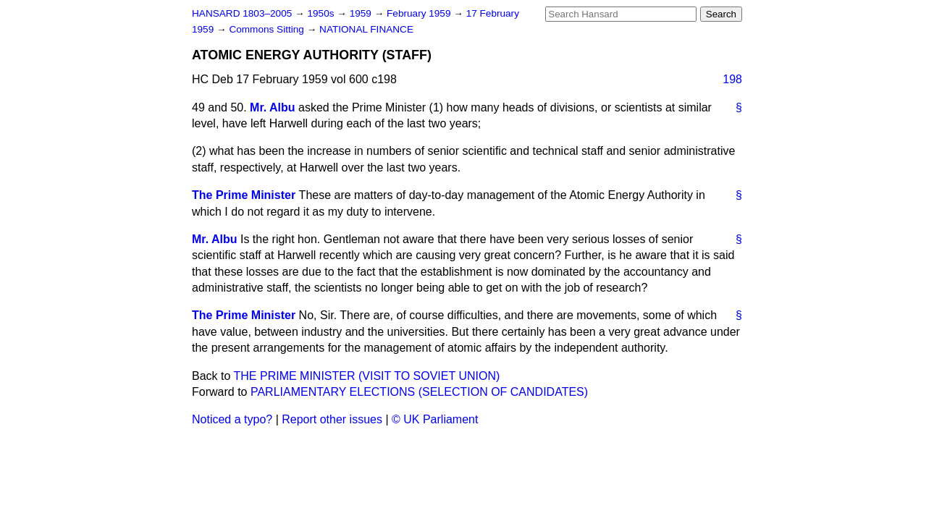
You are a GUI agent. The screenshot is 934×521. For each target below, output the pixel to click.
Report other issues (332, 419)
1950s (322, 13)
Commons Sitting (267, 29)
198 (732, 79)
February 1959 (420, 13)
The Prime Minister (243, 195)
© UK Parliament (435, 419)
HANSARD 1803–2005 (242, 13)
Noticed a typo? (232, 419)
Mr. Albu (272, 107)
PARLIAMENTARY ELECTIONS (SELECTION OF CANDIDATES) (419, 392)
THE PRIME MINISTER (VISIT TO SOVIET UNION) (367, 376)
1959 (362, 13)
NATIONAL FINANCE (366, 29)
